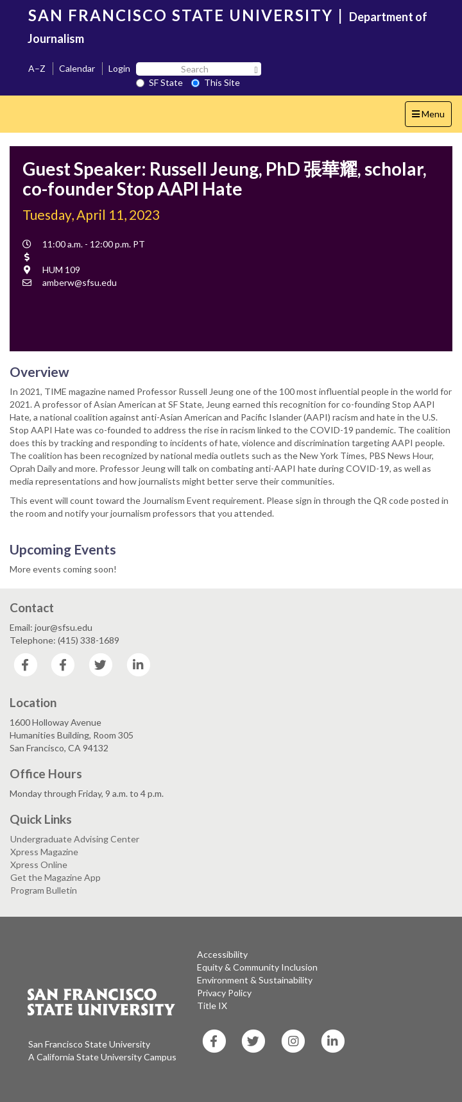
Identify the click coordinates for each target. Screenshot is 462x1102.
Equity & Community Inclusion (257, 967)
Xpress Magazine (44, 851)
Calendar (77, 68)
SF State (159, 82)
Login (119, 68)
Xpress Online (38, 864)
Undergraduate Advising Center (74, 838)
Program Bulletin (43, 890)
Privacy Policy (224, 992)
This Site (215, 82)
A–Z (37, 68)
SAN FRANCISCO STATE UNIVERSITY (180, 15)
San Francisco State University (89, 1044)
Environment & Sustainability (254, 979)
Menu (431, 117)
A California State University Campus (102, 1056)
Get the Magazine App (55, 877)
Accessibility (222, 954)
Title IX (212, 1005)
